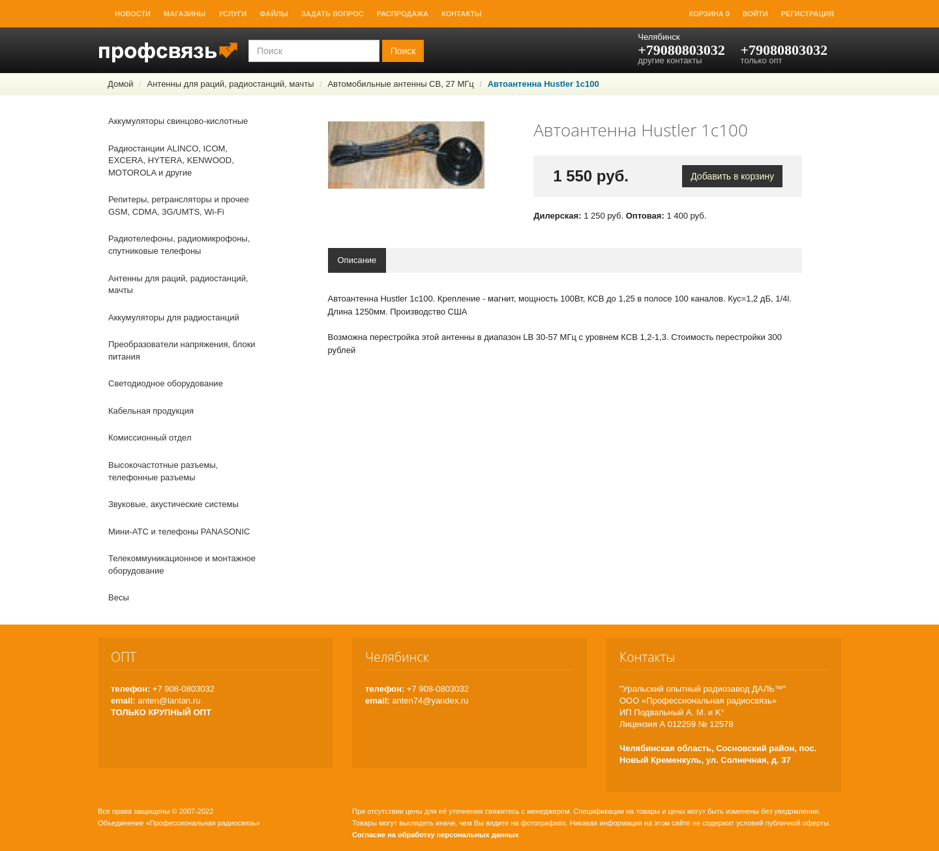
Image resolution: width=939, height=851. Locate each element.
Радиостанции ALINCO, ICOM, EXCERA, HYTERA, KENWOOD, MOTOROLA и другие (171, 161)
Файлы (274, 14)
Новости (133, 14)
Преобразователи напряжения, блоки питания (182, 350)
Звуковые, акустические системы (173, 504)
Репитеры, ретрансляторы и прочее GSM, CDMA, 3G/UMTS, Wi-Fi (178, 205)
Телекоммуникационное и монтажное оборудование (182, 564)
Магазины (184, 14)
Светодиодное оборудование (165, 383)
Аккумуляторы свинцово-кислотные (178, 121)
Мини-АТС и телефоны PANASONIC (179, 531)
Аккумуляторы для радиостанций (173, 317)
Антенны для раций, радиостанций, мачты (230, 84)
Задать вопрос (332, 14)
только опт (761, 60)
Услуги (232, 14)
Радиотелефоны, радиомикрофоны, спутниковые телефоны (179, 245)
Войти (755, 14)
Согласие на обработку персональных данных (435, 835)
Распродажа (402, 14)
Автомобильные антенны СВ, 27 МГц (400, 84)
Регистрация (807, 14)
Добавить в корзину (732, 176)
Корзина (709, 14)
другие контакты (670, 60)
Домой (121, 84)
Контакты (461, 14)
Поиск (403, 51)
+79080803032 (681, 50)
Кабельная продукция (151, 411)
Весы (118, 597)
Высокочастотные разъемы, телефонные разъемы (163, 471)
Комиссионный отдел (150, 437)
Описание (357, 260)
